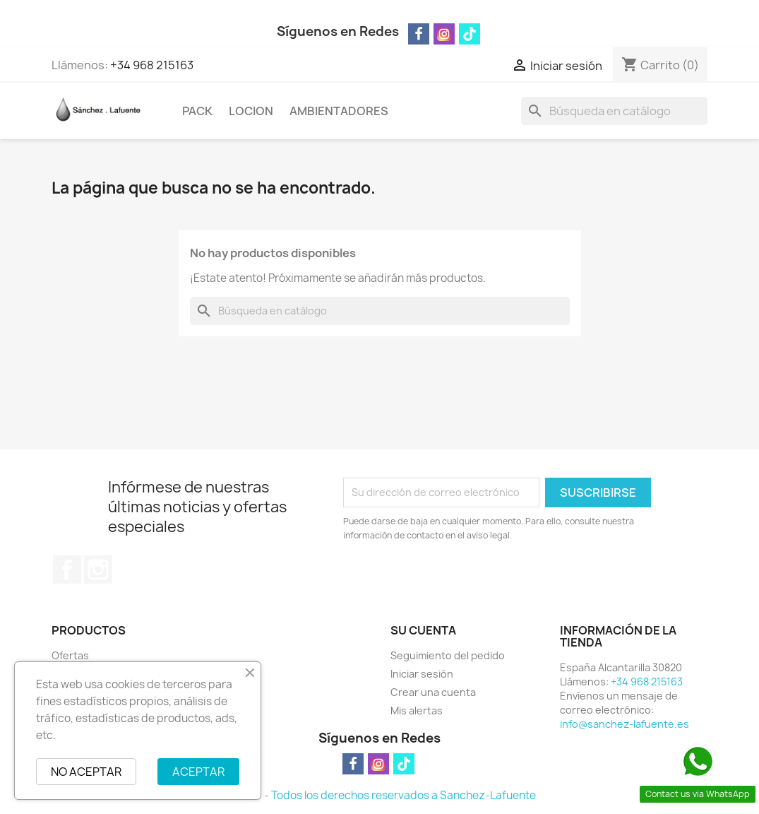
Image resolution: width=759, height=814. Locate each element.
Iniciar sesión (421, 673)
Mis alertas (416, 710)
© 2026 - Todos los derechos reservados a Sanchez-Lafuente (380, 795)
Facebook (67, 569)
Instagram (98, 569)
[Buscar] (614, 111)
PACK (197, 111)
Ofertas (70, 655)
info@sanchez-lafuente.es (624, 724)
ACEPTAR (198, 771)
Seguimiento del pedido (447, 655)
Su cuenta (423, 630)
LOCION (251, 111)
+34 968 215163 (151, 65)
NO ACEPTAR (86, 771)
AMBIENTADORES (338, 111)
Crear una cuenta (433, 692)
